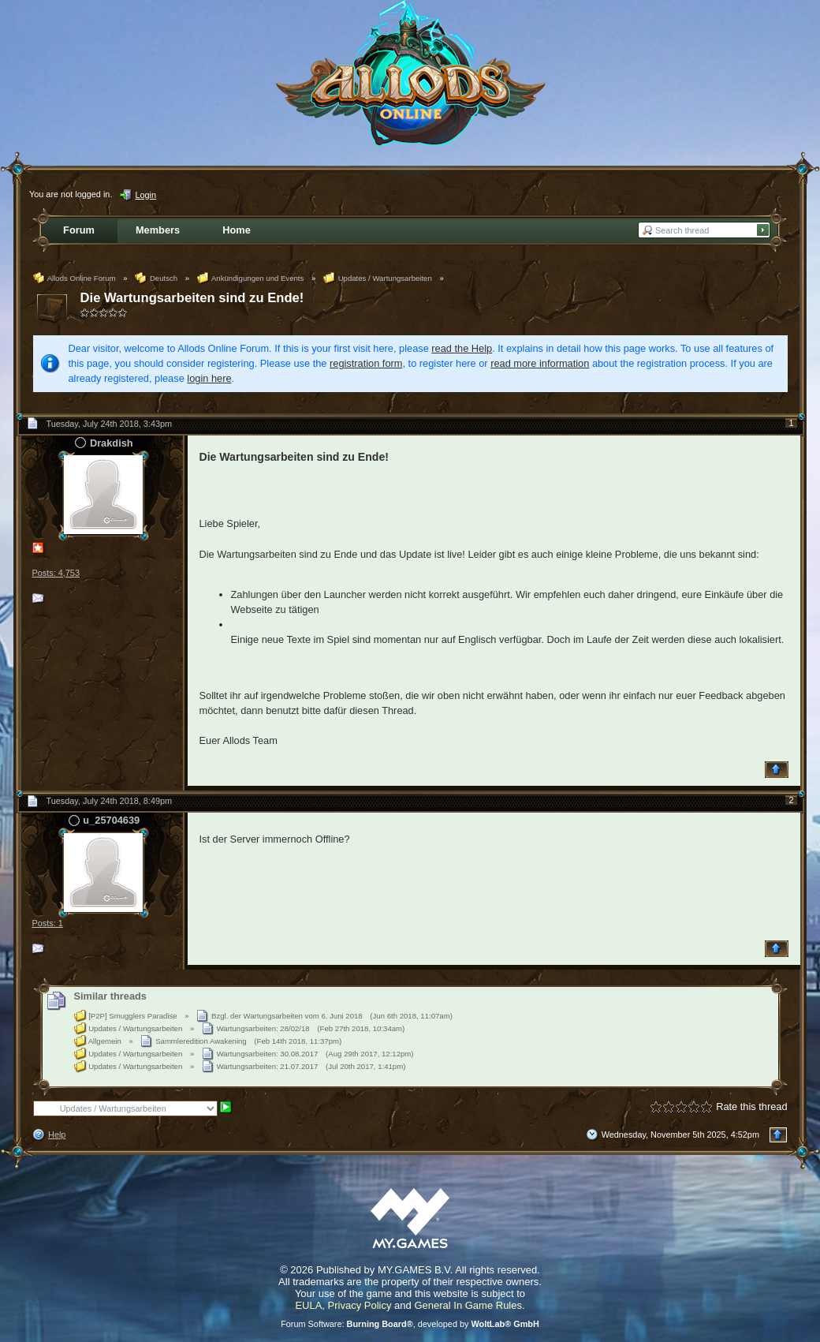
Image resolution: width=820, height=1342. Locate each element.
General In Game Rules (468, 1305)
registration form (366, 363)
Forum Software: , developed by (410, 1324)
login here (209, 378)
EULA (308, 1305)
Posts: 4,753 (56, 573)
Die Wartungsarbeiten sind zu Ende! (192, 297)
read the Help (461, 348)
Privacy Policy (360, 1305)
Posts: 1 (47, 923)
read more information (539, 363)
